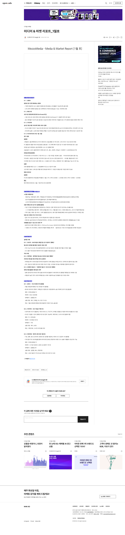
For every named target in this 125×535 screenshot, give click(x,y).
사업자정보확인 (90, 512)
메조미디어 (32, 358)
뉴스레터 (102, 506)
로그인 (110, 3)
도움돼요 (49, 396)
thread (32, 521)
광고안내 (108, 506)
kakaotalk (37, 521)
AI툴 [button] (72, 3)
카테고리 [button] (28, 3)
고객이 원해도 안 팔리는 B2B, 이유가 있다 (109, 445)
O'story (37, 3)
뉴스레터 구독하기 (108, 496)
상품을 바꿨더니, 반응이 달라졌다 (33, 445)
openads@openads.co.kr (109, 514)
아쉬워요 (63, 396)
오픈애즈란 (75, 506)
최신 (43, 3)
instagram (26, 521)
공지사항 (81, 506)
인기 (48, 3)
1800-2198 (96, 514)
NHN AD (27, 507)
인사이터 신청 (118, 3)
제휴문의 (87, 506)
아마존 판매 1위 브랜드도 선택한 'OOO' (84, 445)
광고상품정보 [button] (64, 3)
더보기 (120, 434)
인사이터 (55, 3)
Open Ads (7, 3)
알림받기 (82, 381)
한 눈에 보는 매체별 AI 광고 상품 (60, 445)
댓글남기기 (83, 419)
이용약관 (74, 518)
